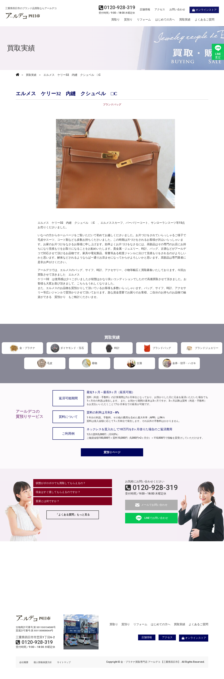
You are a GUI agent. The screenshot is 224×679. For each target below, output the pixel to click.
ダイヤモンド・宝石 (67, 348)
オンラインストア (199, 9)
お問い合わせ (172, 9)
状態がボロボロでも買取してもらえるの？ (62, 484)
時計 (112, 348)
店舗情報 (140, 9)
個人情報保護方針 (44, 662)
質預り (128, 19)
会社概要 (24, 662)
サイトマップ (66, 662)
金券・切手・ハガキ (179, 363)
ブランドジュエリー (201, 348)
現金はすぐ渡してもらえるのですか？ (59, 493)
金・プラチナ (22, 348)
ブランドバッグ (157, 348)
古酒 (134, 363)
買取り (115, 19)
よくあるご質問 (204, 19)
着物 (89, 363)
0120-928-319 (155, 488)
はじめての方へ (165, 19)
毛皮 (44, 363)
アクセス (155, 9)
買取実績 (184, 19)
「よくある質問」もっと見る (72, 517)
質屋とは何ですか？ (48, 503)
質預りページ (112, 452)
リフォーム (144, 19)
